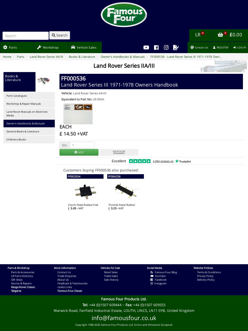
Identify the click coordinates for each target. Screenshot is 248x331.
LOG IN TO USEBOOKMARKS (119, 152)
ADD (79, 152)
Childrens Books (16, 139)
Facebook (159, 279)
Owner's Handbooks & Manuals (25, 123)
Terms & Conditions (209, 272)
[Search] (26, 36)
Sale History (111, 279)
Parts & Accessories (23, 272)
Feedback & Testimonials (73, 283)
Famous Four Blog (164, 272)
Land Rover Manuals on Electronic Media (27, 113)
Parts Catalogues (16, 95)
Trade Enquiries (67, 276)
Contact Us (64, 272)
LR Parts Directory (22, 276)
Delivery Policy (206, 279)
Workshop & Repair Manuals (23, 103)
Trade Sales (111, 276)
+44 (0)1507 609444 (105, 304)
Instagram (159, 283)
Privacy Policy (205, 276)
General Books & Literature (22, 131)
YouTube (158, 276)
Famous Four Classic (70, 291)
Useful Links (65, 287)
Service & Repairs (21, 283)
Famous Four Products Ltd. (124, 299)
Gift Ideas (17, 279)
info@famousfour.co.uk (124, 318)
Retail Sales (111, 272)
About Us (63, 279)
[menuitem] (156, 47)
